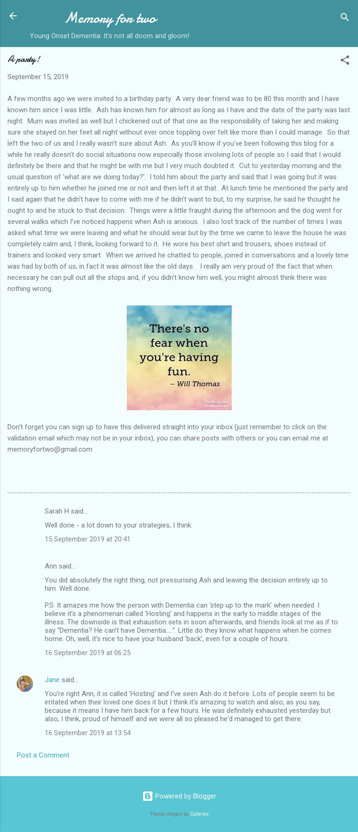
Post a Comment (43, 755)
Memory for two (110, 17)
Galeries (199, 814)
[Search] (345, 19)
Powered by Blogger (179, 796)
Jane (52, 680)
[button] (345, 61)
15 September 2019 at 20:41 (88, 539)
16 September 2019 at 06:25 (88, 653)
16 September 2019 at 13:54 (88, 733)
